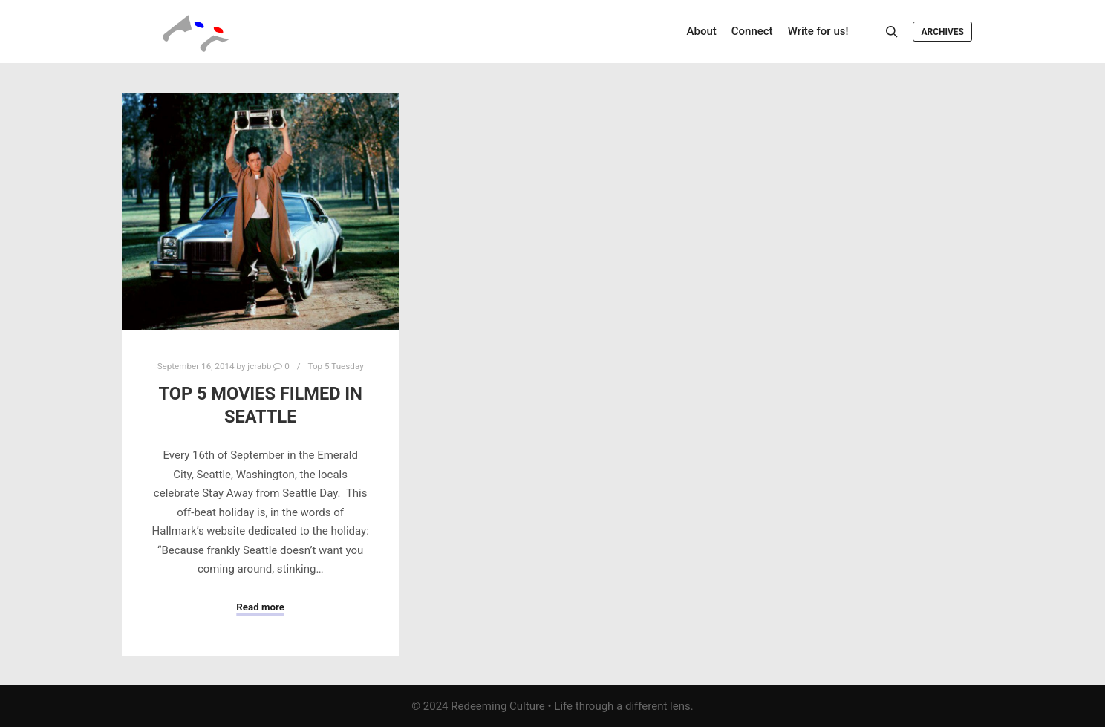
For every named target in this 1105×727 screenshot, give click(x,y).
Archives (942, 32)
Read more (260, 607)
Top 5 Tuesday (336, 366)
